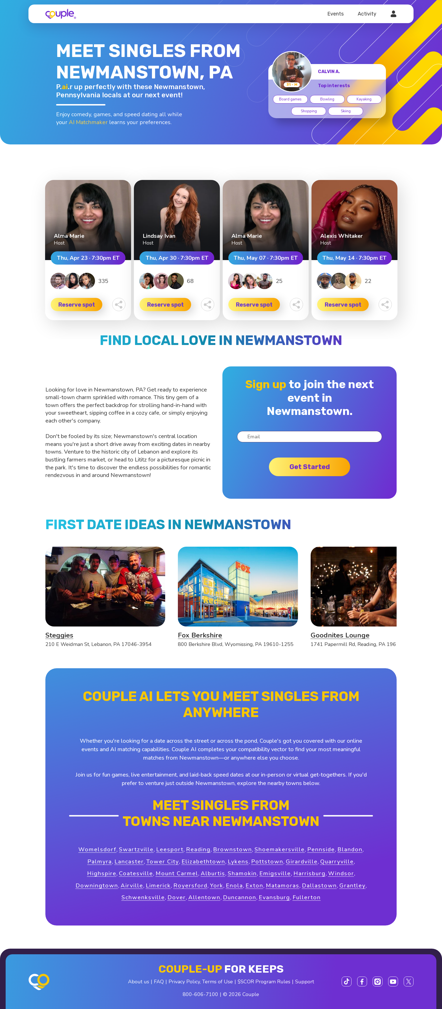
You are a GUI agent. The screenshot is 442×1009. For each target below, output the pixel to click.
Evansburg (274, 897)
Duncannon (239, 897)
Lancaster (129, 861)
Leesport (170, 849)
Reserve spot (76, 304)
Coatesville (136, 873)
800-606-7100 (200, 994)
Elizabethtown (203, 861)
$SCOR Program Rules (264, 981)
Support (304, 981)
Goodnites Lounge (340, 635)
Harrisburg (309, 873)
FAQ (159, 981)
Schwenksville (143, 897)
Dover (176, 897)
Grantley (352, 885)
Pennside (321, 849)
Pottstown (267, 861)
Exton (254, 885)
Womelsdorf (97, 849)
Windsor (341, 873)
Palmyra (99, 861)
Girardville (302, 861)
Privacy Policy (184, 981)
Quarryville (337, 861)
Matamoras (282, 885)
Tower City (162, 861)
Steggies (59, 635)
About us (138, 981)
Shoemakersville (280, 849)
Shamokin (242, 873)
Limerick (158, 885)
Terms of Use (217, 981)
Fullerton (307, 897)
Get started (309, 467)
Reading (198, 849)
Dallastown (319, 885)
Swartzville (136, 849)
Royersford (190, 885)
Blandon (350, 849)
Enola (234, 885)
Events (335, 14)
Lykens (238, 861)
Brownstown (232, 849)
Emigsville (275, 873)
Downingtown (97, 885)
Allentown (204, 897)
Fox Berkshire (200, 635)
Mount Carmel (177, 873)
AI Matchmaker (88, 122)
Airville (132, 885)
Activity (367, 14)
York (216, 885)
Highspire (101, 873)
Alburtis (213, 873)
